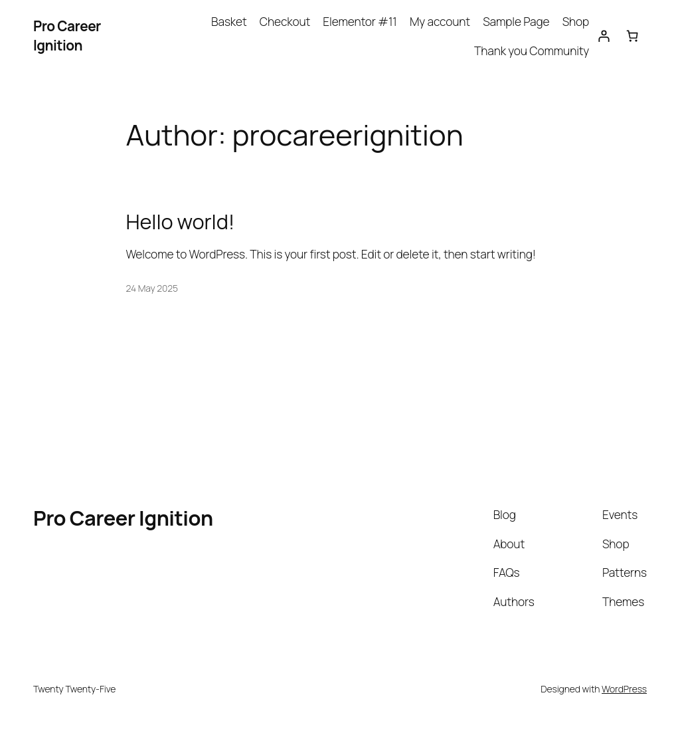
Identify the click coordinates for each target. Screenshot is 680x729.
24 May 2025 (152, 288)
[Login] (603, 35)
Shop (575, 21)
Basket (229, 21)
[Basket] (632, 35)
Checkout (285, 21)
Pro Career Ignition (67, 35)
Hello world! (180, 221)
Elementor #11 (359, 21)
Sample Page (516, 21)
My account (440, 21)
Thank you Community (531, 50)
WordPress (624, 688)
